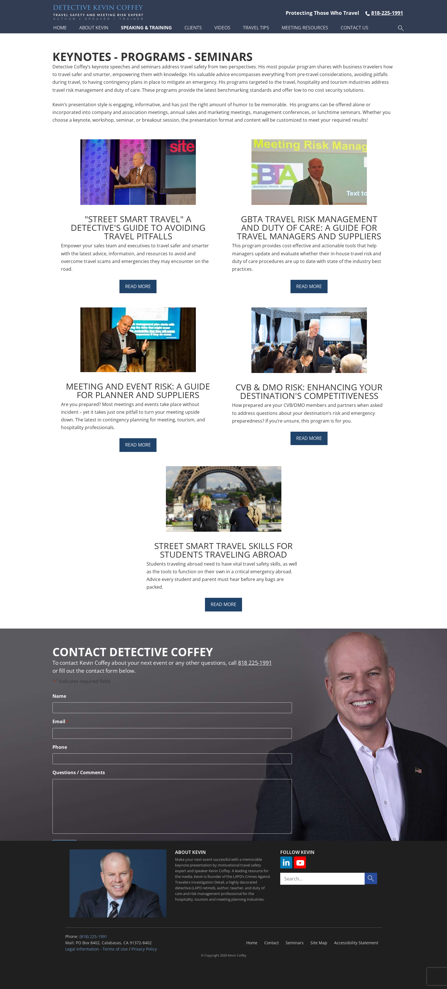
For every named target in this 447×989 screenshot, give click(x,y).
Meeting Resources (305, 28)
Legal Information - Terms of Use (96, 949)
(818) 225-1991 (93, 936)
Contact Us (354, 28)
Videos (222, 28)
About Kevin (93, 28)
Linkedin (286, 862)
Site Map (318, 942)
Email (60, 721)
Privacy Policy (144, 949)
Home (60, 28)
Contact (271, 942)
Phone (59, 747)
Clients (193, 28)
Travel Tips (256, 28)
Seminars (295, 942)
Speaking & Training (146, 28)
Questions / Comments (78, 772)
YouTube (300, 862)
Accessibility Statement (356, 942)
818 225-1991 (255, 662)
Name (59, 696)
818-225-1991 (387, 12)
